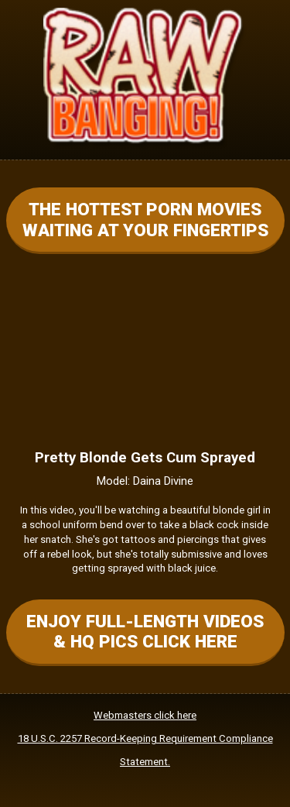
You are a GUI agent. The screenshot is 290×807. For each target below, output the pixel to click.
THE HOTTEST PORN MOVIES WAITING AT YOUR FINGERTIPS (145, 219)
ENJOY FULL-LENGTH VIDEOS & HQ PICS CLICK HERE (145, 631)
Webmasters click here (145, 715)
